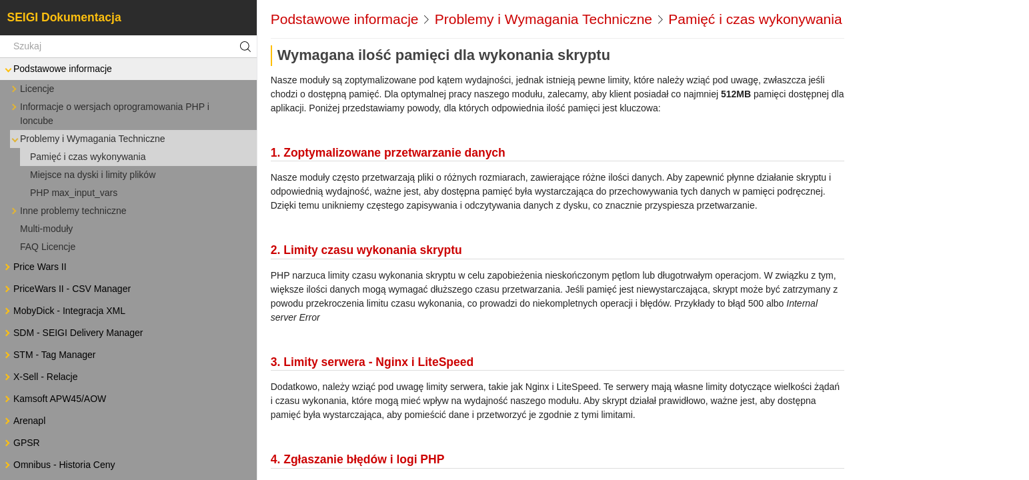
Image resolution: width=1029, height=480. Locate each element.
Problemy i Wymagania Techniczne (87, 139)
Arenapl (24, 421)
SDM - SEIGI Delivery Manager (73, 333)
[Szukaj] (128, 46)
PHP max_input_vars (73, 192)
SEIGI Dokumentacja (64, 17)
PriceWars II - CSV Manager (67, 289)
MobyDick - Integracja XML (64, 311)
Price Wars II (35, 267)
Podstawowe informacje (57, 69)
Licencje (31, 89)
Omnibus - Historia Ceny (59, 465)
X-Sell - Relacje (40, 377)
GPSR (21, 443)
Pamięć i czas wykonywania (88, 156)
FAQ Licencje (47, 246)
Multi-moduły (46, 228)
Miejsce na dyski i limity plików (92, 174)
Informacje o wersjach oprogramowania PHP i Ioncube (109, 113)
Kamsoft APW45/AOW (54, 399)
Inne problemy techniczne (68, 211)
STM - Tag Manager (49, 355)
